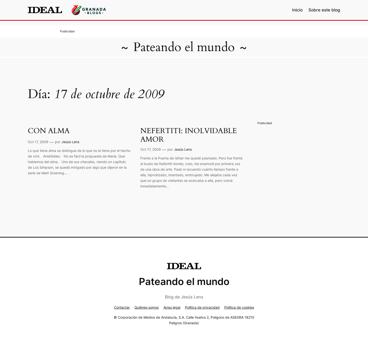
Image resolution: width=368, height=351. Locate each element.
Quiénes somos (146, 307)
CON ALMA (49, 131)
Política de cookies (239, 307)
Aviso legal (172, 307)
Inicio (297, 10)
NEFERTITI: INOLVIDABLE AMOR (188, 135)
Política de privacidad (202, 307)
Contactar (122, 307)
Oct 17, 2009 (38, 142)
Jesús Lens (70, 142)
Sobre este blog (324, 10)
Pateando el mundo (184, 47)
